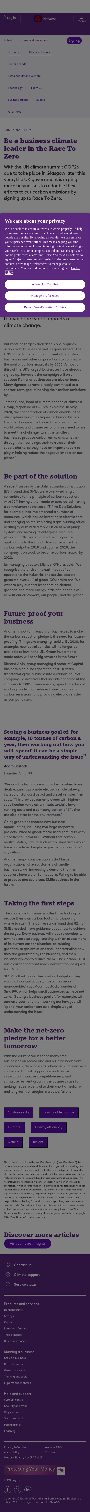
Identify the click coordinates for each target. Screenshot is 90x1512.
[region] (44, 265)
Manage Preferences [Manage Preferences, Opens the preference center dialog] (45, 295)
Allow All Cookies (45, 284)
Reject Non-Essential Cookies (45, 307)
